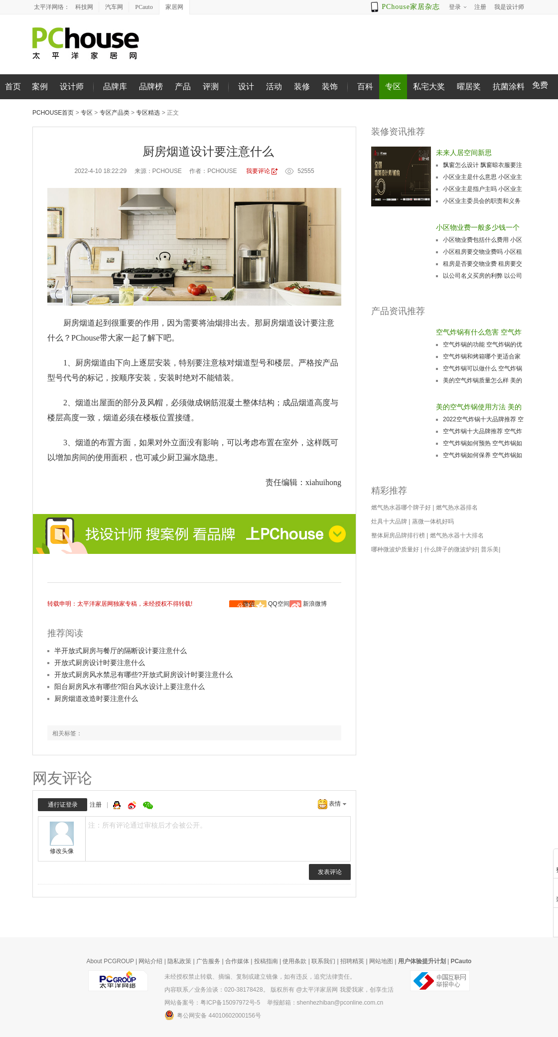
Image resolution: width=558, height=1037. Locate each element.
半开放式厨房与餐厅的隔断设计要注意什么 (120, 651)
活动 (274, 86)
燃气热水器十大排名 (457, 535)
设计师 (72, 86)
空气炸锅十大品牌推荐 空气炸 (482, 431)
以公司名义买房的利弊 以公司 (482, 275)
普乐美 (490, 549)
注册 (96, 804)
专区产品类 (115, 112)
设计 (246, 86)
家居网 (174, 6)
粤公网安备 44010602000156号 (212, 1015)
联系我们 (323, 961)
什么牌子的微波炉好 (451, 549)
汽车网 (114, 6)
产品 (183, 86)
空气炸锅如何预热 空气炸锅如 (482, 443)
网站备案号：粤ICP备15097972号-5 (212, 1002)
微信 (249, 603)
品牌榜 (151, 86)
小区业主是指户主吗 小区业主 (482, 188)
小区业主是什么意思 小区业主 (482, 176)
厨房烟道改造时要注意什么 (96, 698)
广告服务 (208, 961)
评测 (211, 86)
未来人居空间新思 (464, 153)
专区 (393, 86)
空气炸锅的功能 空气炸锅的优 (482, 344)
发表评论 (330, 871)
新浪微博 (315, 603)
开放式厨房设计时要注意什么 (99, 663)
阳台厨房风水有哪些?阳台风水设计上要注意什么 (129, 687)
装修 (302, 86)
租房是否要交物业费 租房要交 (482, 263)
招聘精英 (352, 961)
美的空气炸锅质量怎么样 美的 (482, 380)
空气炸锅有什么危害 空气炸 (479, 332)
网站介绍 (150, 961)
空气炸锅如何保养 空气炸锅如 (482, 455)
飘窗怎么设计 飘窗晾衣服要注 (482, 165)
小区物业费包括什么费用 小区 (482, 239)
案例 (40, 86)
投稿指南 (266, 961)
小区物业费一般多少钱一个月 (478, 228)
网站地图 (381, 961)
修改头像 (62, 851)
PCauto (143, 6)
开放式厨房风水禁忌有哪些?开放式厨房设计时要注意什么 (143, 675)
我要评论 (258, 171)
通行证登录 (63, 804)
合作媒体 (237, 961)
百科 (365, 86)
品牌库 (115, 86)
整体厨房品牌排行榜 (398, 535)
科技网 (84, 6)
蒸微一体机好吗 (433, 521)
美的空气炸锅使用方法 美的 (479, 407)
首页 (13, 86)
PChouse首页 (53, 112)
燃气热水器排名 (457, 507)
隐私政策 (179, 961)
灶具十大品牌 (389, 521)
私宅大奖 (429, 86)
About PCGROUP (110, 961)
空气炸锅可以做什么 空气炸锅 (482, 368)
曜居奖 (469, 86)
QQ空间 (278, 603)
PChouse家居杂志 (411, 6)
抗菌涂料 (509, 86)
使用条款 (294, 961)
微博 (133, 805)
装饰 (330, 86)
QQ (118, 805)
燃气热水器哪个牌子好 (401, 507)
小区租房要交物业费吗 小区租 (482, 251)
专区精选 (148, 112)
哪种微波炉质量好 (395, 549)
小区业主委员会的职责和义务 (482, 200)
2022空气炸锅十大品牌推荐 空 (483, 419)
